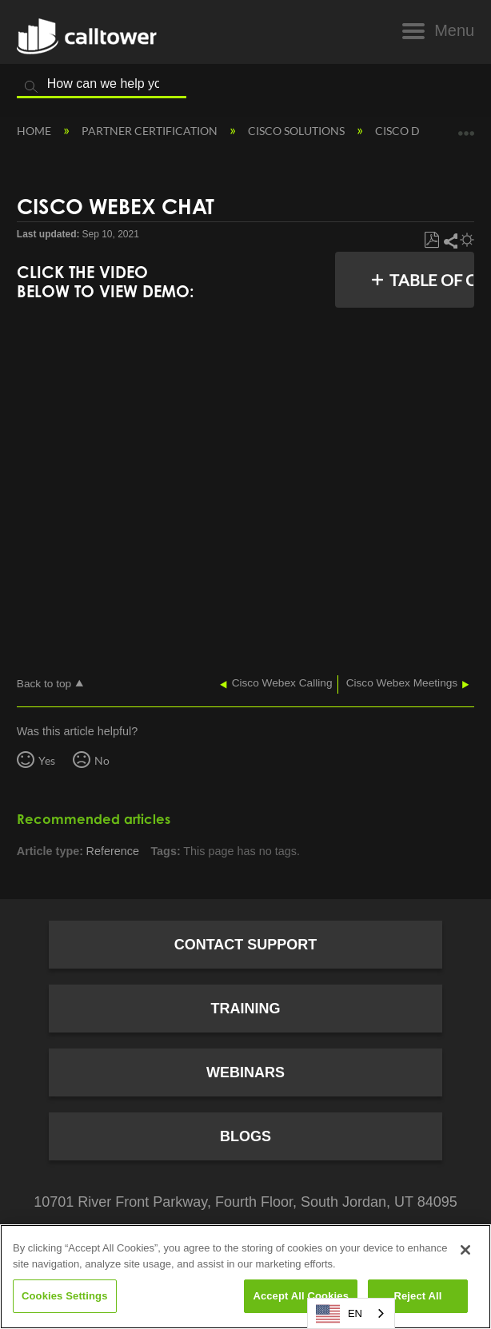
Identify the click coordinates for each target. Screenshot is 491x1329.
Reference (112, 851)
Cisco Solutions (297, 130)
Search (31, 87)
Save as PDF (431, 240)
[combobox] (351, 1313)
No (102, 760)
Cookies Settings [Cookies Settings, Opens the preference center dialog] (65, 1296)
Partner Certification (151, 130)
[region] (245, 1276)
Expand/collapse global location (466, 127)
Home (35, 130)
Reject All (417, 1296)
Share (449, 241)
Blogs (245, 1136)
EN (339, 1313)
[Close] (465, 1249)
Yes (46, 760)
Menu (454, 30)
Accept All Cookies (301, 1296)
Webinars (245, 1072)
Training (246, 1009)
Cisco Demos (414, 130)
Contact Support (245, 945)
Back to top (44, 684)
